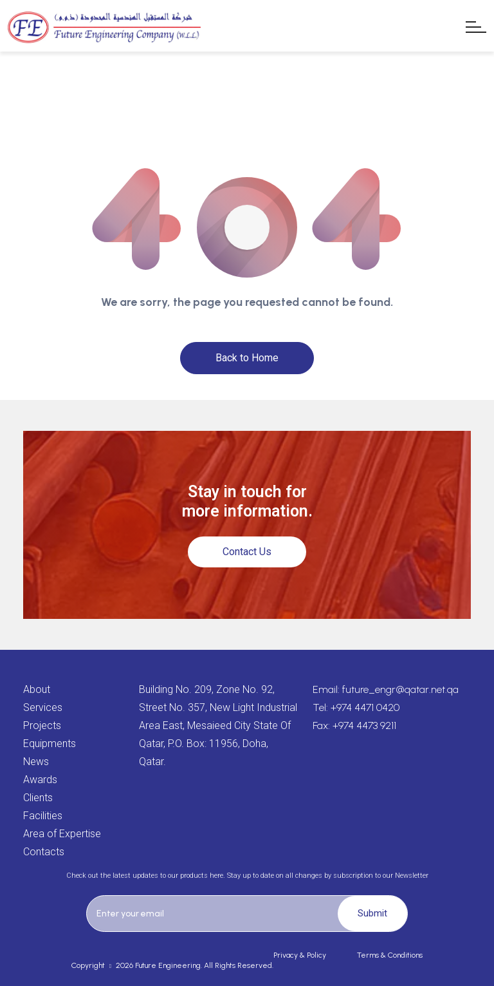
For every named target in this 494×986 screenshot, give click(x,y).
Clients (38, 798)
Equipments (49, 743)
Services (42, 707)
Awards (40, 779)
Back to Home (247, 358)
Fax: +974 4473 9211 (354, 725)
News (36, 761)
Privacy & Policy (299, 955)
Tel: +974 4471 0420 (356, 707)
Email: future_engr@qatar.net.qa (386, 689)
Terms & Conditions (390, 955)
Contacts (43, 852)
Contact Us (247, 551)
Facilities (42, 816)
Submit (372, 913)
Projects (42, 725)
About (36, 689)
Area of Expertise (62, 834)
